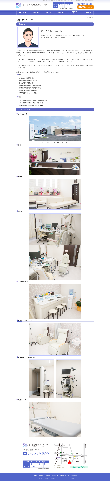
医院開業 (72, 478)
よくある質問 (74, 475)
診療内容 (48, 475)
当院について (55, 475)
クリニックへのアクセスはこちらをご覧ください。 (55, 142)
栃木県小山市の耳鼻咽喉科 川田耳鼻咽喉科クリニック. (49, 478)
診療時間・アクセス (64, 475)
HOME (35, 475)
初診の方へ (41, 475)
